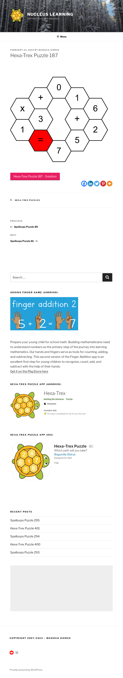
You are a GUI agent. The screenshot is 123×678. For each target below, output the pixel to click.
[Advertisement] (61, 588)
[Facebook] (84, 183)
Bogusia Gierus (49, 50)
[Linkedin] (90, 183)
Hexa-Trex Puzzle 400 (25, 544)
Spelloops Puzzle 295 (25, 520)
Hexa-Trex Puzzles (27, 200)
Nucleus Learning (50, 14)
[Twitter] (97, 183)
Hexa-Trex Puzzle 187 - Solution (35, 176)
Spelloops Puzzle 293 (25, 552)
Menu (61, 36)
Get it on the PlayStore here (29, 371)
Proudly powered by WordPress (26, 669)
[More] (109, 183)
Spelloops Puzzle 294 (25, 536)
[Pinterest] (103, 183)
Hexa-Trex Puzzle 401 (25, 528)
